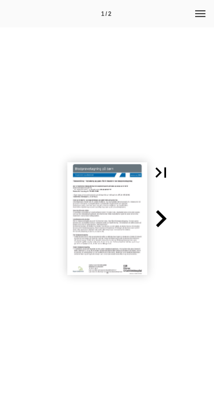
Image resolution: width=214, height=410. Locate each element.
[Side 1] (106, 13)
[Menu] (200, 13)
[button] (161, 172)
